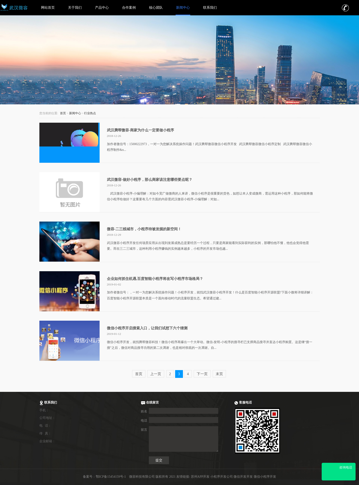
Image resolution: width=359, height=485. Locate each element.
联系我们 (210, 7)
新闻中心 (183, 7)
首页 (63, 113)
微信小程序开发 (265, 476)
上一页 (155, 374)
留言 (144, 429)
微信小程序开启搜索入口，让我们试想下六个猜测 (147, 328)
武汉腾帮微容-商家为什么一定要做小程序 (140, 130)
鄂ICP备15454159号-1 (111, 476)
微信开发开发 (243, 476)
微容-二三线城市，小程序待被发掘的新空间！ (144, 229)
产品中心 (102, 7)
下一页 (202, 374)
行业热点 (90, 113)
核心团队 (156, 7)
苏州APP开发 (200, 476)
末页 (219, 374)
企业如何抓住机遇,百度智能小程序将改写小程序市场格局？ (155, 279)
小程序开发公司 (221, 476)
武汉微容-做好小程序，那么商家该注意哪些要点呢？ (149, 180)
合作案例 (129, 7)
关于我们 (75, 7)
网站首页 (48, 7)
